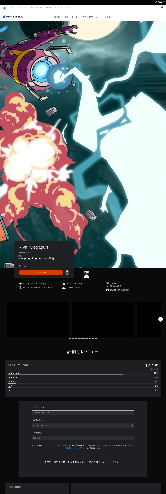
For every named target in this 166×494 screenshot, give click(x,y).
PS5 (17, 7)
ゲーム (10, 7)
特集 (66, 14)
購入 (56, 7)
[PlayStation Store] (13, 14)
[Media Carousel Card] (38, 316)
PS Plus (30, 7)
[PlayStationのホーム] (4, 7)
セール (74, 14)
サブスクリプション (89, 14)
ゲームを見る (106, 14)
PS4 (23, 7)
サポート (63, 7)
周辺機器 (39, 7)
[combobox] (83, 410)
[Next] (160, 317)
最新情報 (48, 7)
